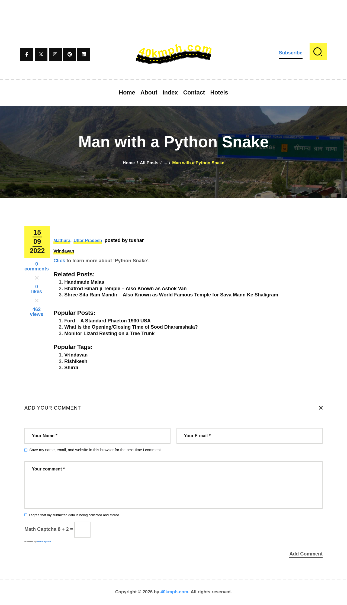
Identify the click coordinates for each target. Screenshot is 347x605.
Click (59, 260)
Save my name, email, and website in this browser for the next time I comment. (95, 450)
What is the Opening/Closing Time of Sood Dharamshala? (131, 327)
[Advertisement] (173, 12)
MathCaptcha (44, 541)
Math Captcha (40, 529)
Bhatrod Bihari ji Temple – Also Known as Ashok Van (125, 288)
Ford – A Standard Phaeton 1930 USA (107, 320)
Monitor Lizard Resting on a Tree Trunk (109, 333)
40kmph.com (174, 592)
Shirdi (71, 367)
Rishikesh (75, 361)
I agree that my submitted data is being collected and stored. (74, 515)
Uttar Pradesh (87, 240)
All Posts (149, 163)
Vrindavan (63, 251)
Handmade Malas (84, 282)
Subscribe (290, 52)
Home (129, 163)
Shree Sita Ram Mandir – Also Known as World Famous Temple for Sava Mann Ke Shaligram (171, 294)
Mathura (61, 240)
